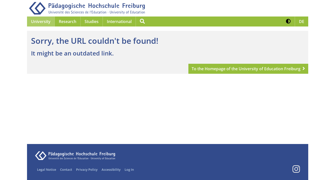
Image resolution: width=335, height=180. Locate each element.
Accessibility (111, 169)
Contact (66, 169)
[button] (288, 21)
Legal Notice (46, 169)
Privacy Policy (87, 169)
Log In (129, 169)
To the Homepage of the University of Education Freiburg (246, 69)
